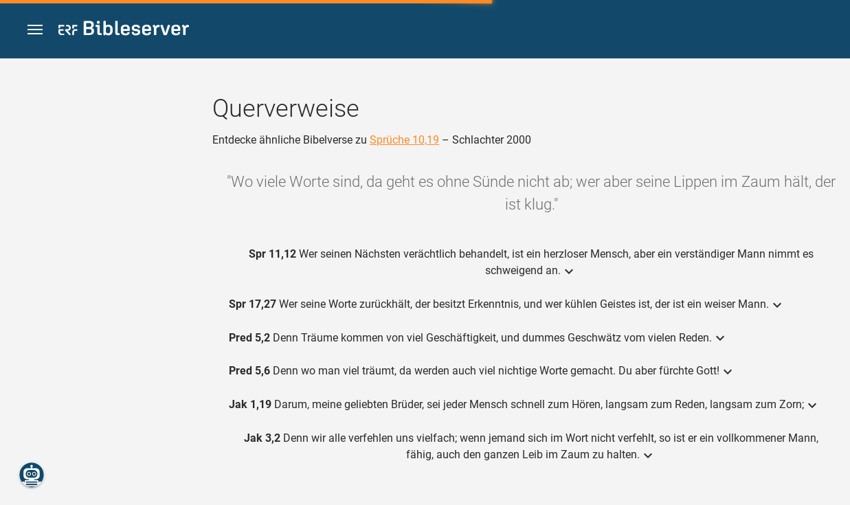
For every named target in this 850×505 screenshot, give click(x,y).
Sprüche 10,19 (404, 139)
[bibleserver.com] (123, 30)
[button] (35, 30)
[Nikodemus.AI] (31, 474)
